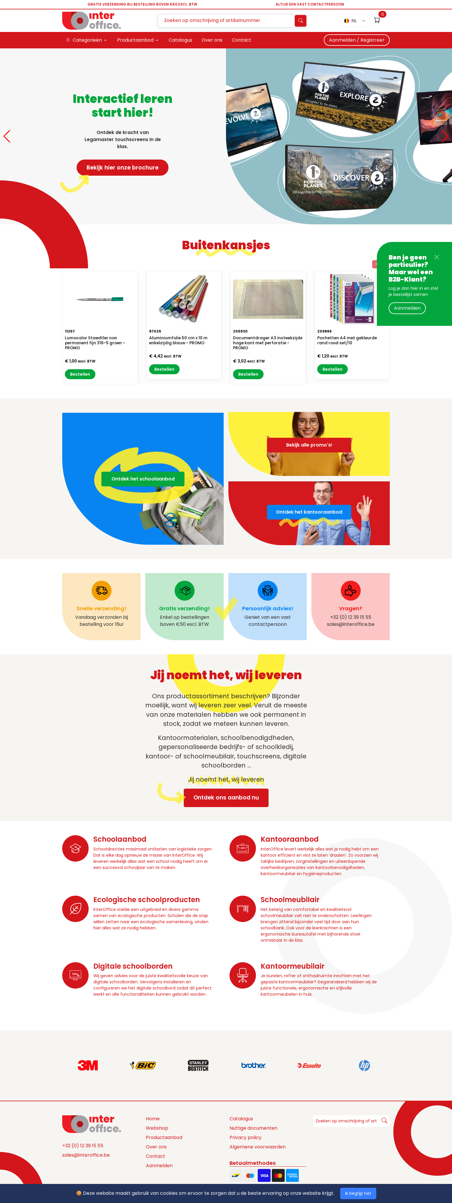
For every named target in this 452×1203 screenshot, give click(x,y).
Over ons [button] (212, 40)
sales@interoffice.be (86, 1155)
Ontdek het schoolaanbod (143, 507)
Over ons (156, 1146)
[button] (7, 136)
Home (153, 1118)
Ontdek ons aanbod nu (221, 798)
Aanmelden (407, 308)
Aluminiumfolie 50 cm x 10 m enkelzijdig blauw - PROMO (178, 340)
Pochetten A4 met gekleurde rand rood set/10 (347, 340)
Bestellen (80, 374)
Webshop (157, 1128)
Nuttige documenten (253, 1128)
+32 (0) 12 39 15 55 (82, 1145)
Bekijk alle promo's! (309, 417)
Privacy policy (246, 1137)
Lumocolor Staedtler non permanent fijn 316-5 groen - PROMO (95, 343)
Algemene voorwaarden (258, 1146)
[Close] (436, 257)
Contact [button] (241, 40)
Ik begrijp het (358, 1193)
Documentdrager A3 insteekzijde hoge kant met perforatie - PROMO (267, 343)
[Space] (91, 1124)
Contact (155, 1156)
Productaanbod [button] (135, 40)
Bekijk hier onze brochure (117, 170)
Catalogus (241, 1118)
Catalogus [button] (180, 40)
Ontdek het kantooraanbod (309, 540)
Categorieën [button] (84, 40)
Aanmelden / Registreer (356, 40)
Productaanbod (164, 1137)
